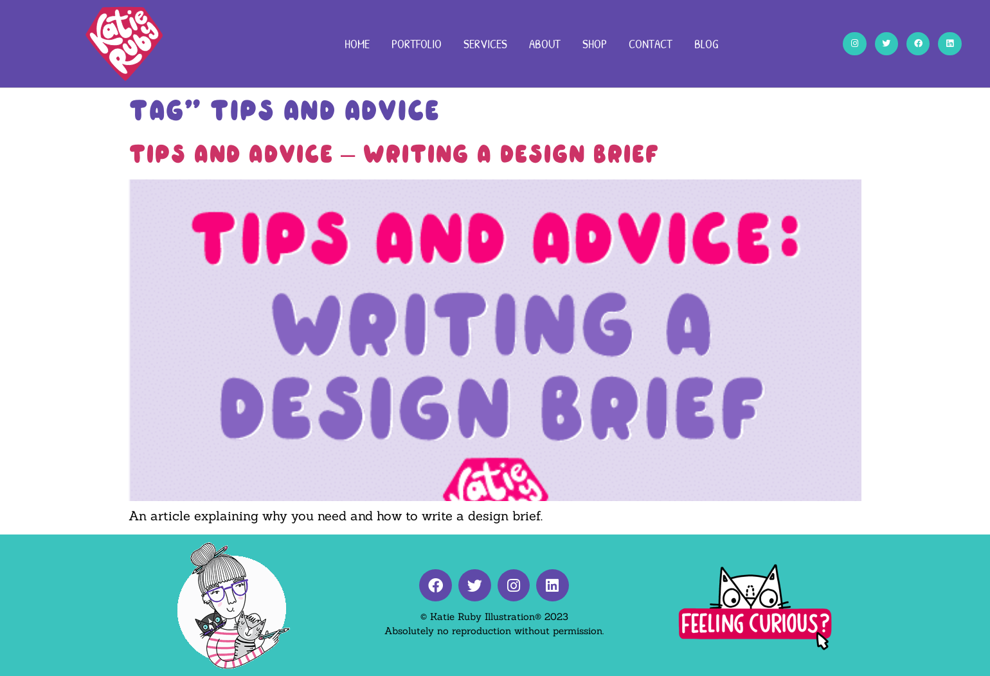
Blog (706, 43)
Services (485, 43)
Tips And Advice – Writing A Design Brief (394, 154)
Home (357, 43)
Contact (650, 43)
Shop (594, 43)
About (545, 43)
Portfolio (417, 43)
